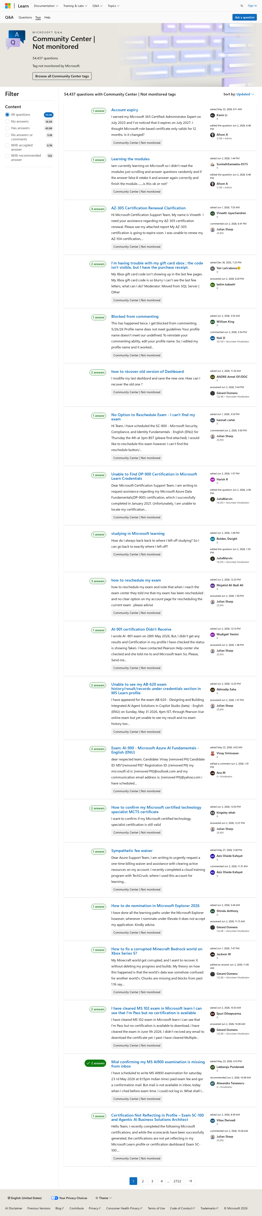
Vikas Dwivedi (226, 1120)
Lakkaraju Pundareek (230, 1067)
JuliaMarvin (224, 499)
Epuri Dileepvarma (229, 1013)
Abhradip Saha (226, 689)
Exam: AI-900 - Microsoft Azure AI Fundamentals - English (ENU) (155, 750)
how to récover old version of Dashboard (147, 371)
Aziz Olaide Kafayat (230, 856)
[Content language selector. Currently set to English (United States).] (24, 1198)
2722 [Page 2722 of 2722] (177, 1181)
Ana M (221, 773)
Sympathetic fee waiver (132, 850)
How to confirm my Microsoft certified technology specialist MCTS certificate (156, 809)
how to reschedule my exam (136, 580)
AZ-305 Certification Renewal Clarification (148, 207)
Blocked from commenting (135, 316)
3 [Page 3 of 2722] (152, 1181)
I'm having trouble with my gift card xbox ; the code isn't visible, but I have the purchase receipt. (157, 265)
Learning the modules (130, 158)
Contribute (77, 1208)
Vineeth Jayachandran (231, 213)
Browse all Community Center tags (62, 76)
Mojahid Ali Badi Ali (230, 585)
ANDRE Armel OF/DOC (232, 377)
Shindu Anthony (227, 911)
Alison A (222, 134)
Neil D (221, 338)
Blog (58, 1208)
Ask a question (245, 17)
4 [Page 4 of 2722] (162, 1181)
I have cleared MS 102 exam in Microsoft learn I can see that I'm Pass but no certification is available (156, 1010)
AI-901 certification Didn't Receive (141, 629)
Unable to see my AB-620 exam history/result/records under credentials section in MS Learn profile (156, 689)
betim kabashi (226, 284)
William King (225, 321)
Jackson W (224, 954)
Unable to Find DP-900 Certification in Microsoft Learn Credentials (154, 476)
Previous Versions (38, 1208)
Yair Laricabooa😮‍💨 (229, 268)
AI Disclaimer (13, 1208)
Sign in (252, 5)
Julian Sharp (225, 229)
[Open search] (242, 6)
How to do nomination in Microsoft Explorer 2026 (155, 905)
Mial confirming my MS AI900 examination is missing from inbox (158, 1064)
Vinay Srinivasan (228, 753)
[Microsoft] (8, 6)
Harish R (222, 479)
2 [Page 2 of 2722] (143, 1181)
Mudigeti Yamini (228, 634)
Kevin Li (222, 115)
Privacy (93, 1208)
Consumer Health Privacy (123, 1208)
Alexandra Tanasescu (230, 1083)
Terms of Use (156, 1208)
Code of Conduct (181, 1208)
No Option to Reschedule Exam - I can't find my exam (153, 416)
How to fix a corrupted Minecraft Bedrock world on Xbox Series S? (156, 951)
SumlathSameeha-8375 (232, 164)
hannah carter (226, 420)
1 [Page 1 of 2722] (133, 1181)
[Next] (190, 1181)
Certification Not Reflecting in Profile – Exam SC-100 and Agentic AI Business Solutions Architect (157, 1117)
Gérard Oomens (227, 393)
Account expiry (124, 109)
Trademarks (208, 1208)
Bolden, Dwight (227, 539)
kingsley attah (226, 812)
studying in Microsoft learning (138, 533)
